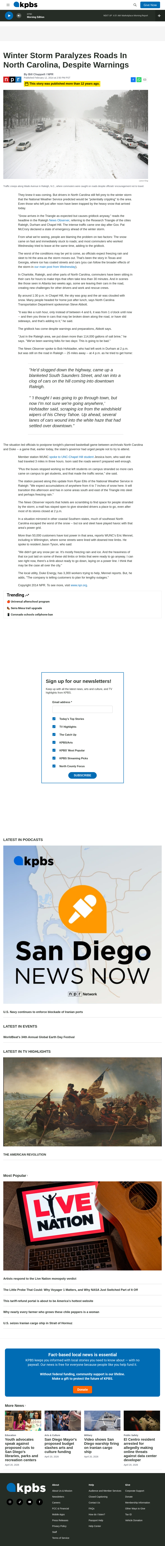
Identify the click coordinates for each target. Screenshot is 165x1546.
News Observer (59, 220)
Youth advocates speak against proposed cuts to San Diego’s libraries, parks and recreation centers (21, 1449)
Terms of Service (60, 1538)
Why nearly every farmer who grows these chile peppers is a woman (51, 1312)
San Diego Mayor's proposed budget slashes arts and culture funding (61, 1445)
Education (10, 1435)
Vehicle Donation (133, 1520)
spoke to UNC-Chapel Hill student (71, 457)
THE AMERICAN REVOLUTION (24, 1154)
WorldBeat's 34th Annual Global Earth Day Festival (39, 1037)
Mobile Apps (58, 1514)
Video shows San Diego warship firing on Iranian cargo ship (101, 1445)
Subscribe (82, 775)
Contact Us (94, 1502)
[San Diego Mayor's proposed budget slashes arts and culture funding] (63, 1421)
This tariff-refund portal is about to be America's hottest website (48, 1301)
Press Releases (60, 1520)
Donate (82, 1390)
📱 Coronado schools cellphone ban (30, 614)
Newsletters (58, 1496)
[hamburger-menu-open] (8, 5)
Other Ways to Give (135, 1508)
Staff (54, 1532)
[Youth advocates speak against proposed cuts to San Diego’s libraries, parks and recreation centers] (23, 1421)
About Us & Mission (62, 1490)
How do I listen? (97, 1514)
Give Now (150, 5)
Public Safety (131, 1435)
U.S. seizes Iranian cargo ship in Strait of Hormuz (37, 1323)
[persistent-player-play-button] (9, 16)
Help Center (95, 1526)
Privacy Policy (59, 1526)
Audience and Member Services (105, 1490)
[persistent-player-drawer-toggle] (160, 16)
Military (88, 1435)
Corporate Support (134, 1490)
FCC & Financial (60, 1508)
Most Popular (16, 1176)
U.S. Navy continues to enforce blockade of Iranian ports (43, 1012)
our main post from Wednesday (55, 266)
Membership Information (137, 1502)
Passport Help (96, 1520)
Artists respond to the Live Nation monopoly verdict (39, 1278)
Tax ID (128, 1514)
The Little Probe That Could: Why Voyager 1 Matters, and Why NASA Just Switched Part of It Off (70, 1289)
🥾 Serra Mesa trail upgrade (24, 608)
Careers (56, 1502)
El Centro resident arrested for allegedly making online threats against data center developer (140, 1449)
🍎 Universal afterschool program (28, 601)
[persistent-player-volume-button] (19, 16)
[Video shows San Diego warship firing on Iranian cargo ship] (102, 1421)
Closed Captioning (98, 1496)
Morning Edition (35, 17)
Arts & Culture (52, 1435)
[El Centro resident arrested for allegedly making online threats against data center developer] (142, 1421)
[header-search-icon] (135, 4)
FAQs (91, 1508)
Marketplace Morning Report (135, 16)
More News (15, 1406)
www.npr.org (79, 585)
